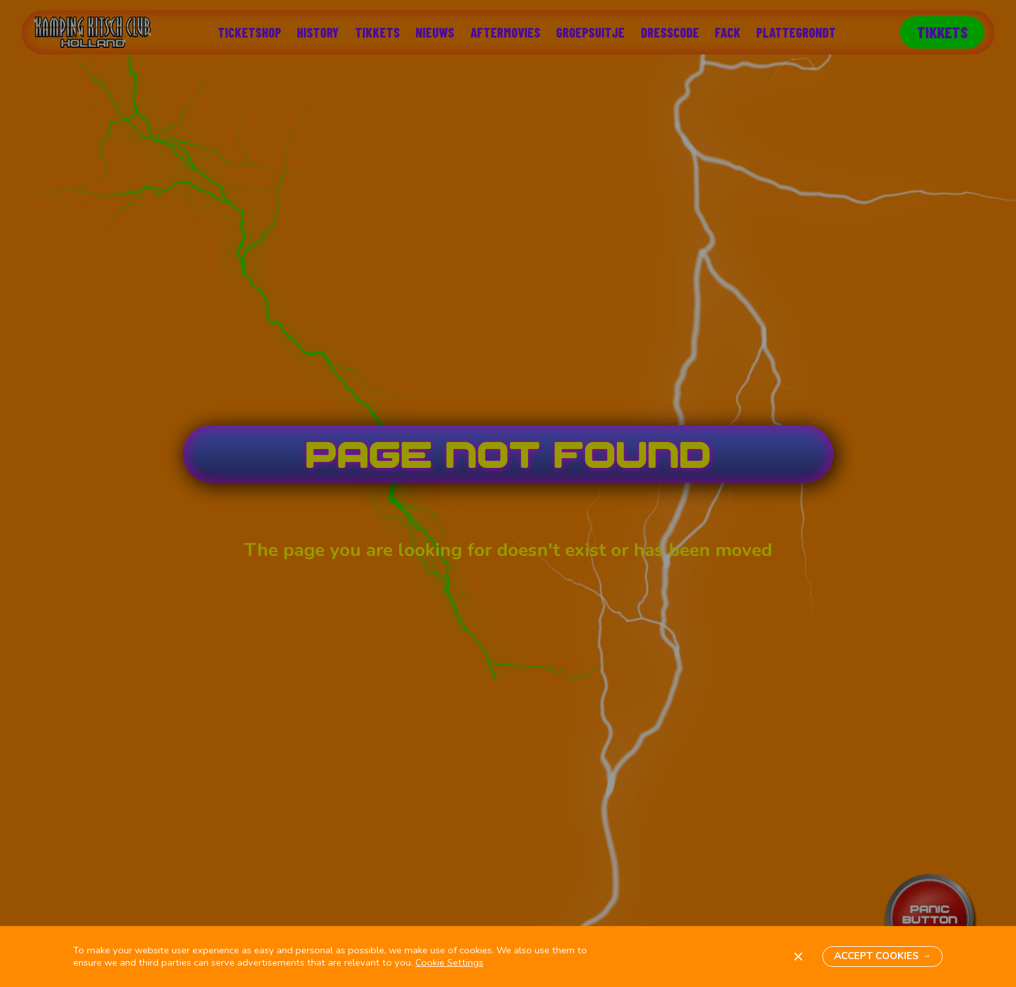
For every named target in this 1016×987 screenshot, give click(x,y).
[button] (882, 957)
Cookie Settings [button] (449, 962)
